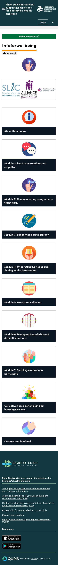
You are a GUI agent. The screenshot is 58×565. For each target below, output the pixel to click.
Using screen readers (13, 515)
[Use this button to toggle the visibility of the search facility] (52, 22)
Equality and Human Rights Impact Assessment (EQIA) (26, 520)
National (9, 53)
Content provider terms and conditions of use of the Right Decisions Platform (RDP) (28, 504)
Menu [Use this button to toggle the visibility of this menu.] (43, 21)
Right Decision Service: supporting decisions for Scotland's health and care (20, 9)
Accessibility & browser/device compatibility (24, 510)
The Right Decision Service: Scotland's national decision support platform (26, 489)
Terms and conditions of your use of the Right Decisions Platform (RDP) (25, 496)
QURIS (34, 558)
